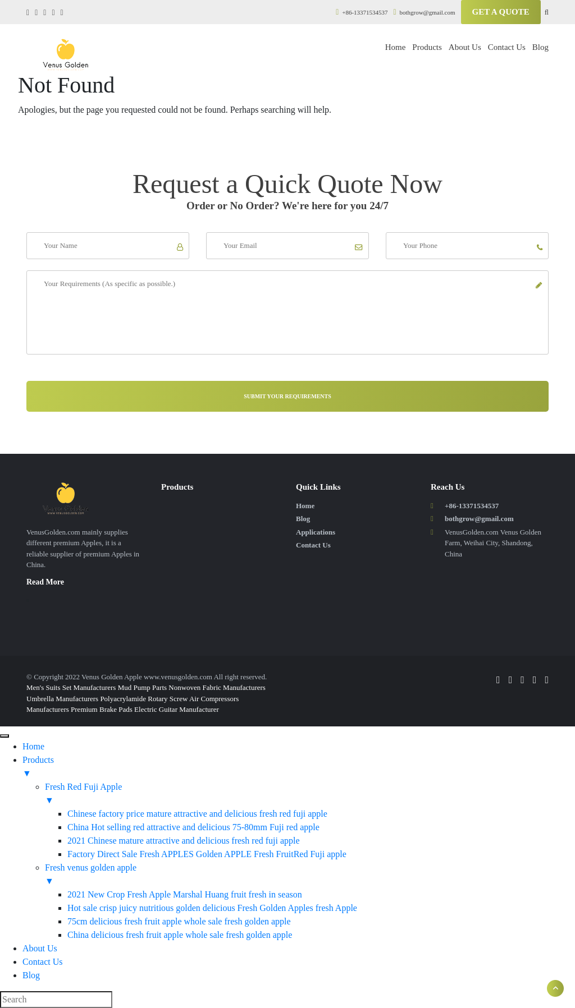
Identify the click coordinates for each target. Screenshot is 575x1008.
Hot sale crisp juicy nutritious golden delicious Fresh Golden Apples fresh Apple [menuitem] (212, 908)
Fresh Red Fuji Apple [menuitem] (310, 794)
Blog (540, 47)
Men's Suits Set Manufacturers (71, 687)
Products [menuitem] (298, 767)
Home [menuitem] (33, 746)
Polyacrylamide (123, 698)
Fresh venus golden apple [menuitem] (310, 875)
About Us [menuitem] (39, 948)
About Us (465, 47)
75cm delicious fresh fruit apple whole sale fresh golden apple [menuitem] (179, 921)
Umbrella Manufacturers (62, 698)
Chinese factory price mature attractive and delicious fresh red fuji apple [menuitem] (197, 813)
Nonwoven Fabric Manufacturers (217, 687)
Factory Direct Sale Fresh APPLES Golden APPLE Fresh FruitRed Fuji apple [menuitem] (206, 854)
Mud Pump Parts (142, 687)
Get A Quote (501, 11)
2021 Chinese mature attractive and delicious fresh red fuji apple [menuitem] (183, 840)
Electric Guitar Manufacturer (176, 709)
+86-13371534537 (361, 12)
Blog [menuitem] (31, 975)
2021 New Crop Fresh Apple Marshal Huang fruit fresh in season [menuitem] (184, 894)
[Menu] (4, 736)
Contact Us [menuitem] (42, 961)
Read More (45, 582)
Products (427, 47)
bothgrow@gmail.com (424, 12)
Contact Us (507, 47)
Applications (315, 532)
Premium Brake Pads (102, 709)
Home (395, 47)
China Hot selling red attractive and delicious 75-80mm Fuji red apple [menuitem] (193, 827)
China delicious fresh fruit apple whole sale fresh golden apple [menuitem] (179, 935)
